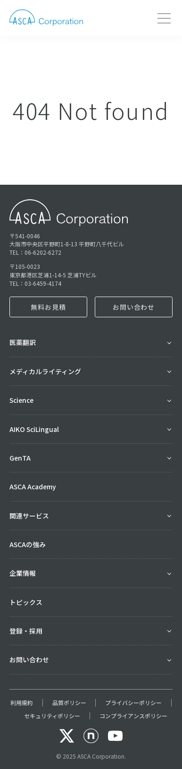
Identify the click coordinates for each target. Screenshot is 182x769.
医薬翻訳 (22, 342)
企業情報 (22, 573)
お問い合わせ (134, 307)
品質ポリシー (69, 702)
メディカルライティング (45, 371)
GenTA (20, 458)
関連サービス (29, 515)
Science (21, 400)
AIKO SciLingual (34, 429)
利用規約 (21, 702)
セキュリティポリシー (52, 715)
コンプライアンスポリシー (133, 715)
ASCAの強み (27, 544)
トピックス (25, 602)
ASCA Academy (32, 486)
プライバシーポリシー (133, 702)
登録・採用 (25, 631)
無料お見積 (48, 307)
